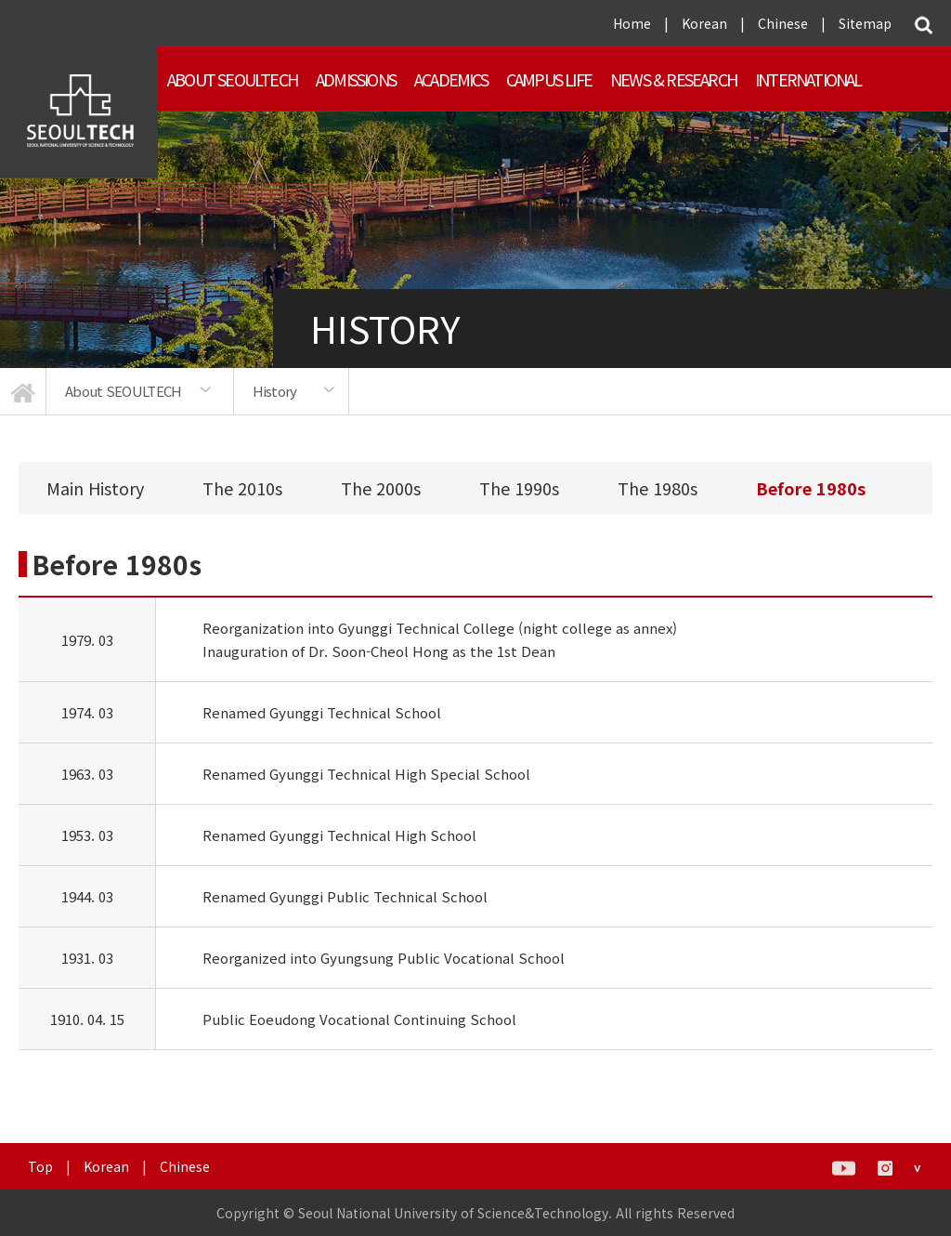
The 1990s (519, 488)
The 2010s (242, 488)
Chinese (783, 23)
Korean (704, 23)
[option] (140, 391)
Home (632, 23)
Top (40, 1166)
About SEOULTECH (232, 79)
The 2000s (381, 488)
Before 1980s (811, 488)
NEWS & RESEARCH (673, 79)
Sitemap (865, 23)
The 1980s (657, 488)
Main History (95, 488)
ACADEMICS (451, 79)
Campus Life (549, 79)
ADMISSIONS (356, 79)
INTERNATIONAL (808, 79)
